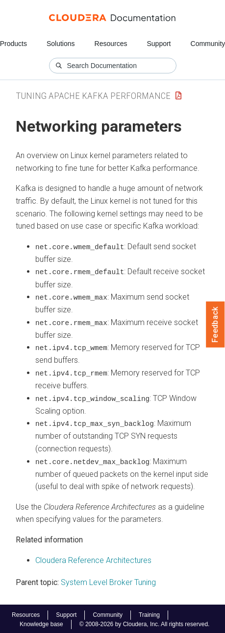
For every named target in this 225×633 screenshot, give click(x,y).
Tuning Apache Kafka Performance (93, 95)
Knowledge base (41, 622)
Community (108, 613)
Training (149, 613)
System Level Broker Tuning (108, 580)
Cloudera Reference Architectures (93, 558)
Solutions (61, 43)
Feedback (215, 324)
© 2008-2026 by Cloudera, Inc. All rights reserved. (144, 622)
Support (159, 43)
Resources (111, 43)
